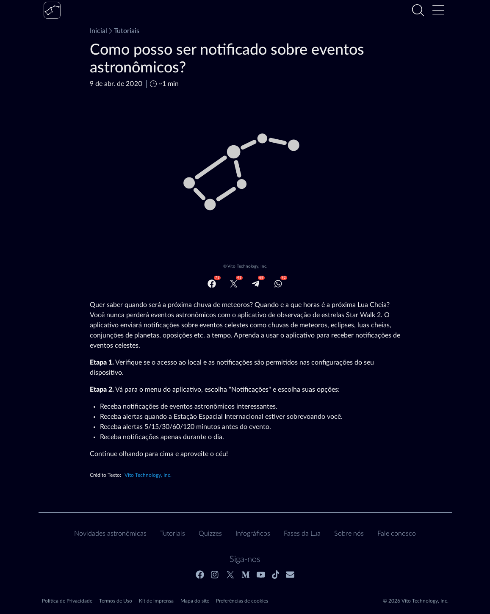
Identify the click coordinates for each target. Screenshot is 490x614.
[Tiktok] (276, 574)
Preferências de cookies (242, 600)
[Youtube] (261, 574)
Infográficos (252, 533)
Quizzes (210, 533)
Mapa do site (194, 600)
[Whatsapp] (278, 283)
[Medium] (245, 574)
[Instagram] (215, 574)
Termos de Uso (115, 600)
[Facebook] (212, 283)
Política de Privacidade (67, 600)
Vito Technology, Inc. (247, 266)
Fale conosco (396, 533)
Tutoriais (123, 31)
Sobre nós (349, 533)
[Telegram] (256, 283)
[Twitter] (234, 283)
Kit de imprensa (156, 600)
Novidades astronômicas (110, 533)
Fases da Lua (302, 533)
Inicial (98, 31)
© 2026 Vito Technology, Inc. (415, 600)
